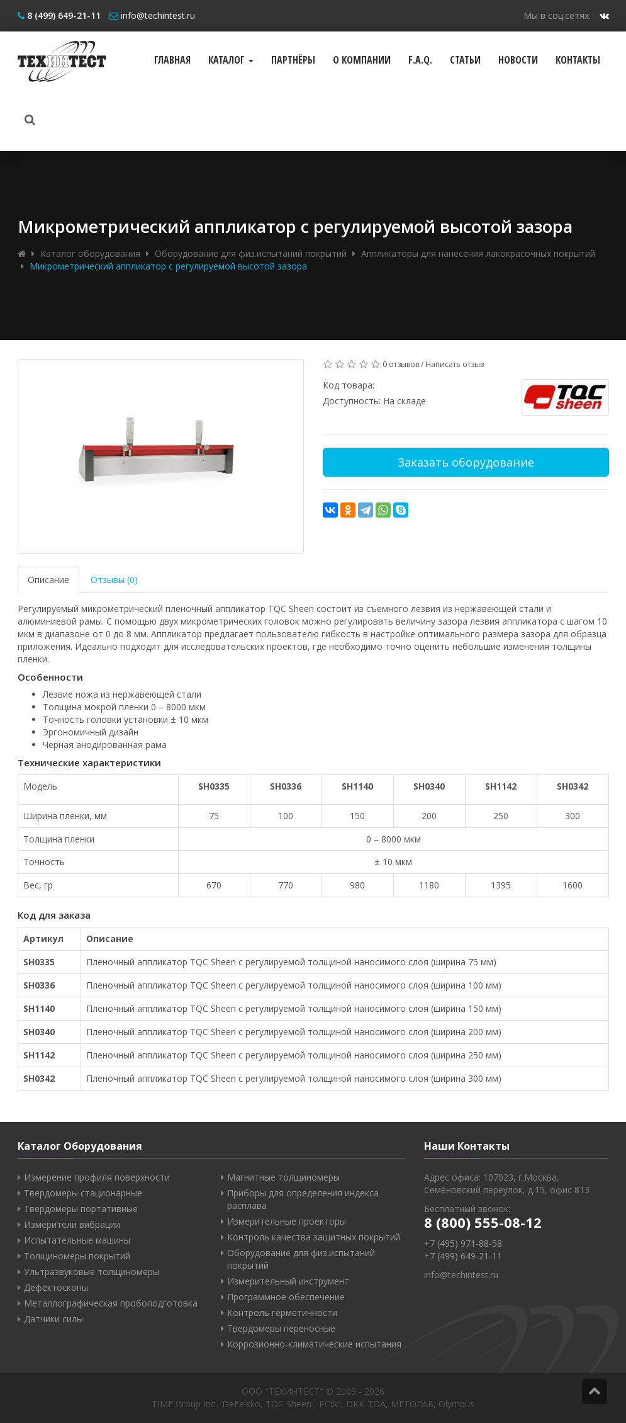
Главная (172, 60)
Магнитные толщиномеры (283, 1177)
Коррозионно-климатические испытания (314, 1344)
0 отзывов (401, 364)
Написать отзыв (454, 364)
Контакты (578, 60)
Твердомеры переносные (281, 1328)
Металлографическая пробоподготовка (111, 1303)
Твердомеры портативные (81, 1209)
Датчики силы (53, 1319)
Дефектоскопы (56, 1287)
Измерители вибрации (72, 1224)
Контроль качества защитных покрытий (313, 1237)
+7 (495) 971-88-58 (463, 1243)
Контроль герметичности (282, 1312)
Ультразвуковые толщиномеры (91, 1272)
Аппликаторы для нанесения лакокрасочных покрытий (478, 253)
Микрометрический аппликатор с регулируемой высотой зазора (168, 266)
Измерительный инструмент (288, 1281)
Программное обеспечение (286, 1297)
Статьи (465, 60)
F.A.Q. (420, 60)
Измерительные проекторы (286, 1221)
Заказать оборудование (466, 462)
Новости (518, 60)
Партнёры (293, 60)
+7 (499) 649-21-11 (463, 1256)
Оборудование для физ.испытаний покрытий (251, 253)
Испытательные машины (77, 1240)
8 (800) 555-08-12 (483, 1222)
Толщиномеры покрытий (77, 1256)
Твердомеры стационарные (83, 1193)
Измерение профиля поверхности (97, 1177)
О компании (362, 60)
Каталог (231, 60)
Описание (48, 580)
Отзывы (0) (114, 580)
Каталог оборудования (90, 253)
